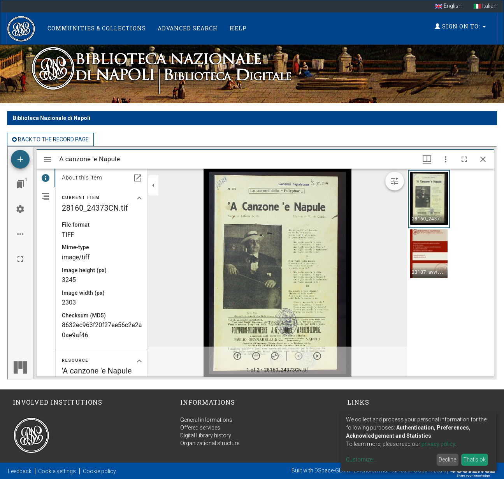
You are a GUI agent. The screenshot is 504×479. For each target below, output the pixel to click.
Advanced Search (188, 28)
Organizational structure (209, 443)
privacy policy (438, 444)
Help (238, 28)
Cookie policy (99, 471)
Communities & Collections (96, 28)
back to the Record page (50, 139)
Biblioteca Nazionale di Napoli (51, 118)
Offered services (200, 427)
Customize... (361, 459)
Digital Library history (205, 435)
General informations (206, 420)
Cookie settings (57, 471)
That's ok (474, 459)
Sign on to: (460, 26)
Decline (447, 459)
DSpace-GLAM (332, 470)
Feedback (20, 471)
